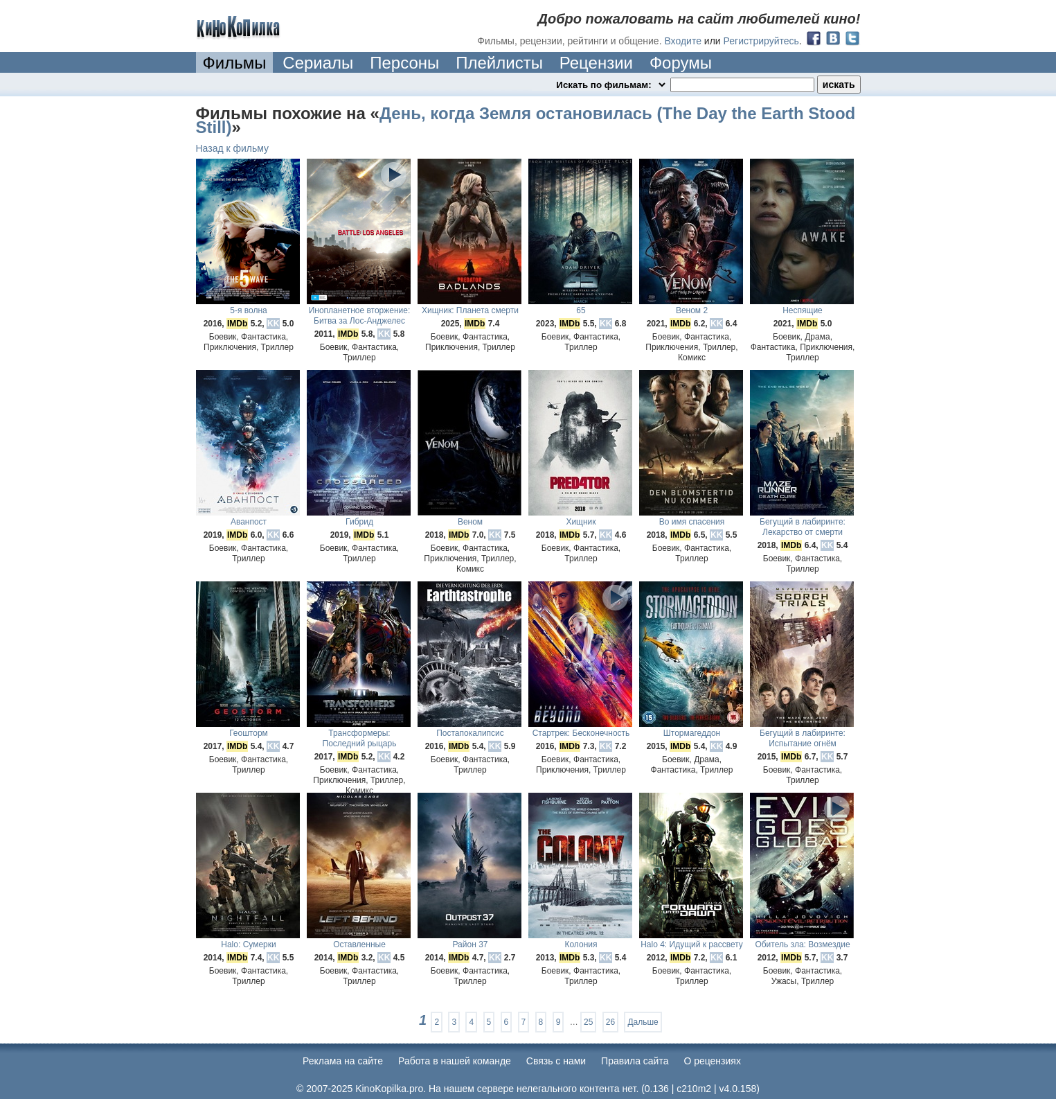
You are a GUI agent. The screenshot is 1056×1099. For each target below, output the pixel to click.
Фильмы (235, 62)
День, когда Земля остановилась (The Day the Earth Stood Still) (526, 120)
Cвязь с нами (556, 1060)
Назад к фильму (232, 148)
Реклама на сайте (343, 1060)
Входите (682, 40)
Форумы (681, 62)
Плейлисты (499, 62)
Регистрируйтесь (761, 40)
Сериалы (318, 62)
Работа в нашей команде (454, 1060)
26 (610, 1022)
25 (588, 1022)
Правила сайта (634, 1060)
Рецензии (596, 62)
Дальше (642, 1022)
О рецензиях (712, 1060)
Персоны (404, 62)
